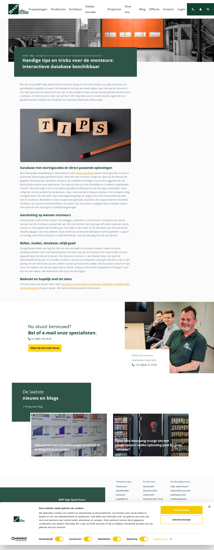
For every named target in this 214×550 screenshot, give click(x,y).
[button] (208, 9)
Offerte (154, 9)
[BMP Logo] (18, 9)
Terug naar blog (33, 406)
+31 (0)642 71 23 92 (144, 365)
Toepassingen (37, 9)
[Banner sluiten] (209, 512)
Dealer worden (90, 9)
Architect (75, 9)
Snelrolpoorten (178, 494)
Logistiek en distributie (122, 501)
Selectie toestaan (182, 524)
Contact (168, 9)
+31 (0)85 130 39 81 (40, 338)
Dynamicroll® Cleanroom (150, 492)
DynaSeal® (148, 486)
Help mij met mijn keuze (44, 348)
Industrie (120, 494)
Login (181, 9)
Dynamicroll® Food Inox (153, 501)
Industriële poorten (180, 490)
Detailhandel (122, 490)
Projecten (114, 9)
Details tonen (161, 544)
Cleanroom (121, 486)
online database (85, 173)
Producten (58, 9)
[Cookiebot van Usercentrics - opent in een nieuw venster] (19, 544)
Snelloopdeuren (178, 499)
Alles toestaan (181, 515)
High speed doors (179, 486)
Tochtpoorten (177, 503)
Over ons (128, 9)
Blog (142, 9)
